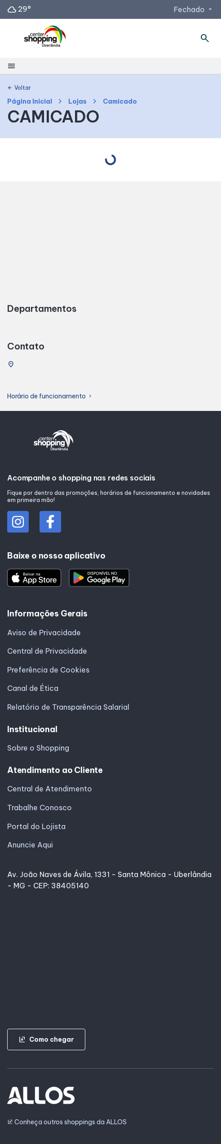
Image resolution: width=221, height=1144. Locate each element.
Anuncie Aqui (30, 844)
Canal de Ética (32, 688)
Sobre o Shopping (38, 747)
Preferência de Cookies (48, 669)
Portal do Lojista (36, 826)
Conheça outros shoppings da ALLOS (67, 1122)
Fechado (194, 9)
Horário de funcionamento (50, 396)
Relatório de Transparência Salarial (68, 707)
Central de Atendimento (49, 788)
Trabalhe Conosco (39, 807)
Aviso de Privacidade (44, 632)
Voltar (19, 88)
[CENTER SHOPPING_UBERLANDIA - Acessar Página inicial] (45, 38)
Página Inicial (29, 101)
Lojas (77, 101)
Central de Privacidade (47, 650)
